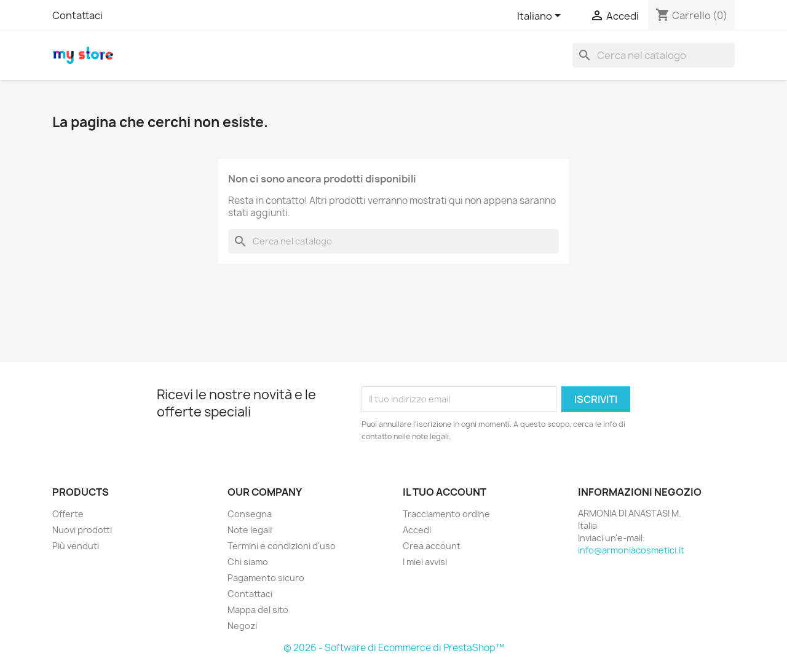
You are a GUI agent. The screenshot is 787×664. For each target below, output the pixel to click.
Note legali (249, 530)
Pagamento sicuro (265, 578)
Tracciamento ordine (446, 514)
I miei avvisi (425, 562)
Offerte (68, 514)
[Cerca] (653, 55)
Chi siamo (247, 562)
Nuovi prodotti (82, 530)
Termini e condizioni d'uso (281, 546)
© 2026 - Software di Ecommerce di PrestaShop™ (393, 647)
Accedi (417, 530)
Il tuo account (444, 492)
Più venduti (75, 546)
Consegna (249, 514)
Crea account (432, 546)
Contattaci (77, 15)
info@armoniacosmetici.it (631, 550)
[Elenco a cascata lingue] (541, 16)
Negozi (242, 625)
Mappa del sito (257, 609)
